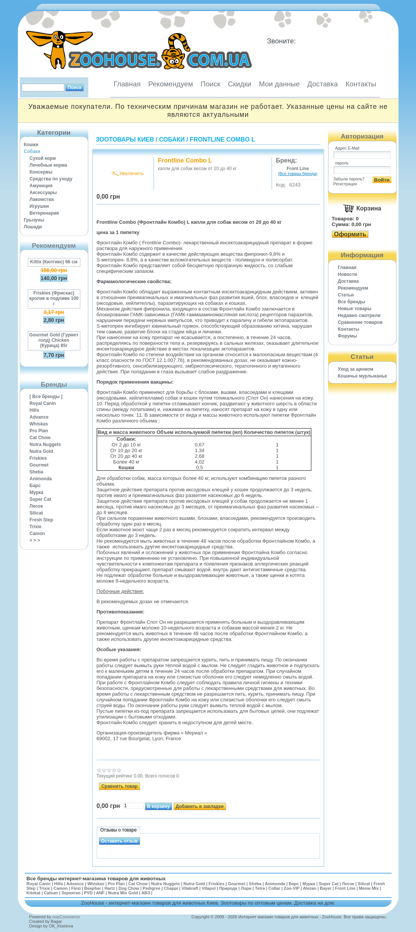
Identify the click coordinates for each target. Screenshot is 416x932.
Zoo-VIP (291, 888)
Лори (246, 888)
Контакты (361, 84)
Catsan (51, 893)
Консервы (41, 172)
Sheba (36, 472)
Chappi (171, 888)
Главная (127, 84)
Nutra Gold (41, 451)
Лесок (36, 506)
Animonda (41, 478)
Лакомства (42, 199)
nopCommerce (66, 916)
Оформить (350, 234)
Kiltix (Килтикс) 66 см (53, 261)
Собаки (32, 151)
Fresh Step (41, 520)
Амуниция (41, 185)
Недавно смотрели (359, 315)
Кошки (31, 144)
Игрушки (39, 206)
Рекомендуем (170, 84)
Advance (39, 417)
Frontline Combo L (222, 139)
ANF (100, 893)
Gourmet (39, 465)
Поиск (210, 84)
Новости (347, 274)
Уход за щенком (355, 369)
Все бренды (351, 301)
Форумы (347, 336)
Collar (274, 888)
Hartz (110, 888)
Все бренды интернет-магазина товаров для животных (96, 878)
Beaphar (92, 888)
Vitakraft (190, 888)
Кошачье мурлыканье (362, 376)
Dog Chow (128, 888)
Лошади (33, 226)
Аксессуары (43, 192)
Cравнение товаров (360, 322)
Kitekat (34, 893)
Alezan (309, 888)
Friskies (38, 458)
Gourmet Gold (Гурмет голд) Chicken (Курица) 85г (53, 340)
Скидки (240, 84)
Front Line (345, 888)
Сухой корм (43, 158)
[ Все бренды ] (46, 396)
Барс (35, 485)
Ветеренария (44, 213)
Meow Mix (369, 888)
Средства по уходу (51, 179)
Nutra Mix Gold (123, 893)
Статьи (346, 295)
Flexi (76, 888)
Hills (34, 410)
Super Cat (40, 499)
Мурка (37, 492)
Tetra (260, 888)
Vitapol (208, 888)
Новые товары (354, 308)
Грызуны (34, 220)
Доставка (323, 84)
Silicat (36, 513)
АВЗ (145, 893)
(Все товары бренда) (297, 173)
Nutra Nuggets (45, 444)
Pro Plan (39, 430)
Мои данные (279, 84)
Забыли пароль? (349, 179)
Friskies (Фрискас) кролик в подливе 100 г (54, 298)
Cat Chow (40, 437)
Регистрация (345, 184)
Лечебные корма (48, 165)
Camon (37, 533)
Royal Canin (43, 403)
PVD (88, 893)
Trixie (35, 526)
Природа (228, 888)
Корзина (368, 208)
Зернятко (70, 893)
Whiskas (39, 424)
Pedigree (151, 888)
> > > (35, 540)
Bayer (326, 888)
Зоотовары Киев (125, 139)
